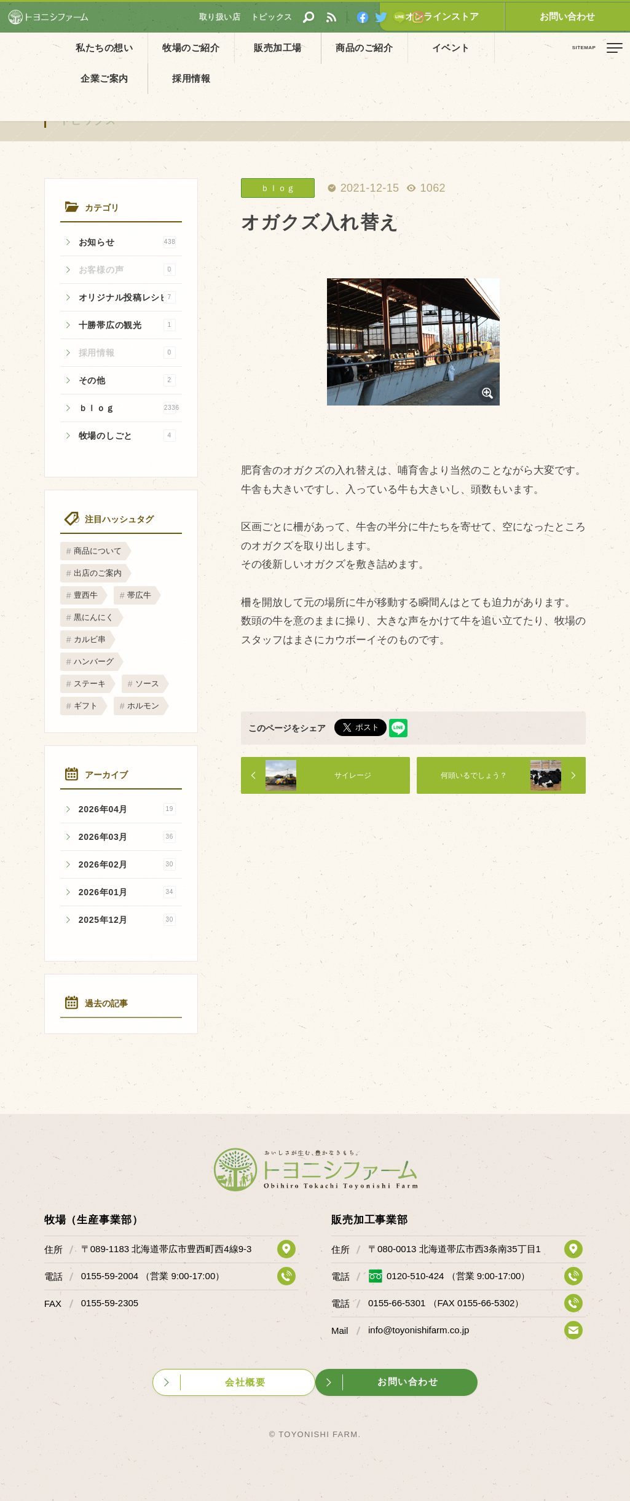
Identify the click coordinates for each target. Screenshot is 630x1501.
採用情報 (532, 47)
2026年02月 (127, 864)
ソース (147, 683)
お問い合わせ (584, 16)
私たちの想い (98, 47)
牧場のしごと (127, 435)
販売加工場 (242, 47)
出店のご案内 (98, 573)
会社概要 (244, 1381)
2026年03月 (127, 837)
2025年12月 (127, 920)
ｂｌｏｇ (129, 408)
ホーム (18, 75)
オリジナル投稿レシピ (127, 297)
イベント (387, 47)
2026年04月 (127, 809)
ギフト (86, 705)
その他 (127, 380)
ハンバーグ (94, 661)
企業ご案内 (459, 47)
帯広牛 (139, 595)
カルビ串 (90, 639)
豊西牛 (86, 595)
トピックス (88, 121)
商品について (98, 550)
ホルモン (143, 705)
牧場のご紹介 (170, 47)
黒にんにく (94, 617)
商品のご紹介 (315, 47)
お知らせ (127, 242)
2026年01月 (127, 892)
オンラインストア (492, 16)
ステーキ (90, 683)
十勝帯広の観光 (127, 325)
